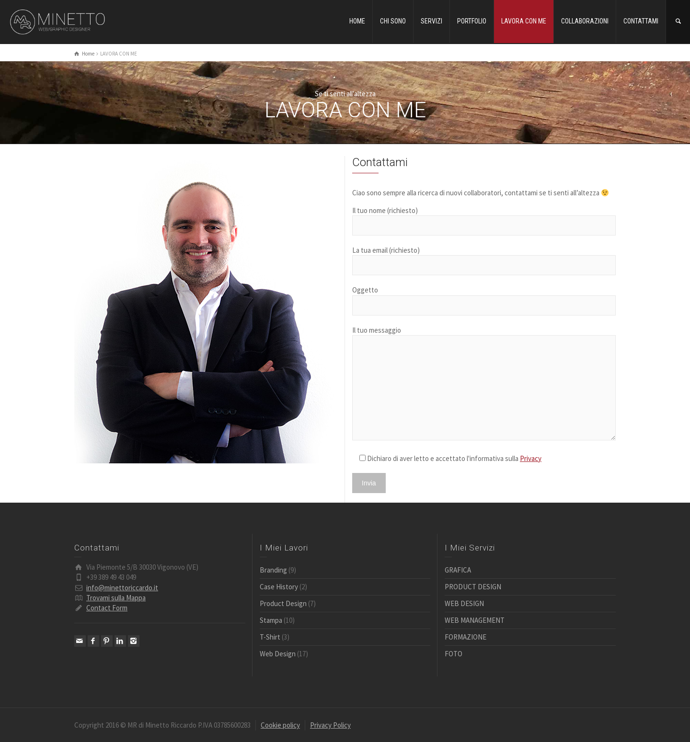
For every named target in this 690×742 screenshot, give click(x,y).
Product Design (283, 603)
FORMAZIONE (465, 636)
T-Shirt (270, 636)
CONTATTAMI (640, 21)
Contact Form (106, 607)
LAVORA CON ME (523, 21)
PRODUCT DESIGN (473, 586)
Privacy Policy (330, 725)
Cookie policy (280, 725)
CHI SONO (393, 21)
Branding (273, 569)
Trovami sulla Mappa (116, 597)
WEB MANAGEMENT (475, 620)
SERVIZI (431, 21)
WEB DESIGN (464, 603)
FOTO (453, 653)
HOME (357, 21)
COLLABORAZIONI (585, 21)
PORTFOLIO (471, 21)
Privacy (530, 458)
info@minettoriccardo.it (122, 587)
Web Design (278, 653)
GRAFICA (458, 569)
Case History (279, 586)
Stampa (271, 620)
